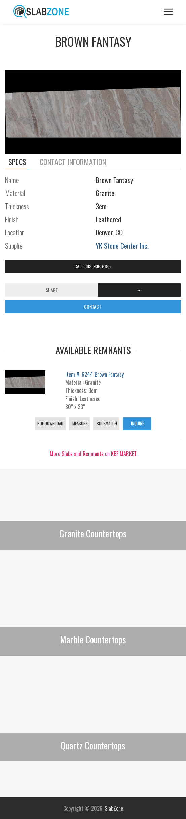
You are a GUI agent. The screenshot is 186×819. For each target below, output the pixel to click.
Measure (79, 423)
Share (52, 289)
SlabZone (114, 808)
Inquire (137, 423)
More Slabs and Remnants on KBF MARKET (93, 454)
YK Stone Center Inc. (122, 245)
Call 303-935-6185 (93, 266)
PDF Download (50, 423)
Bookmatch (106, 423)
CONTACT (93, 306)
